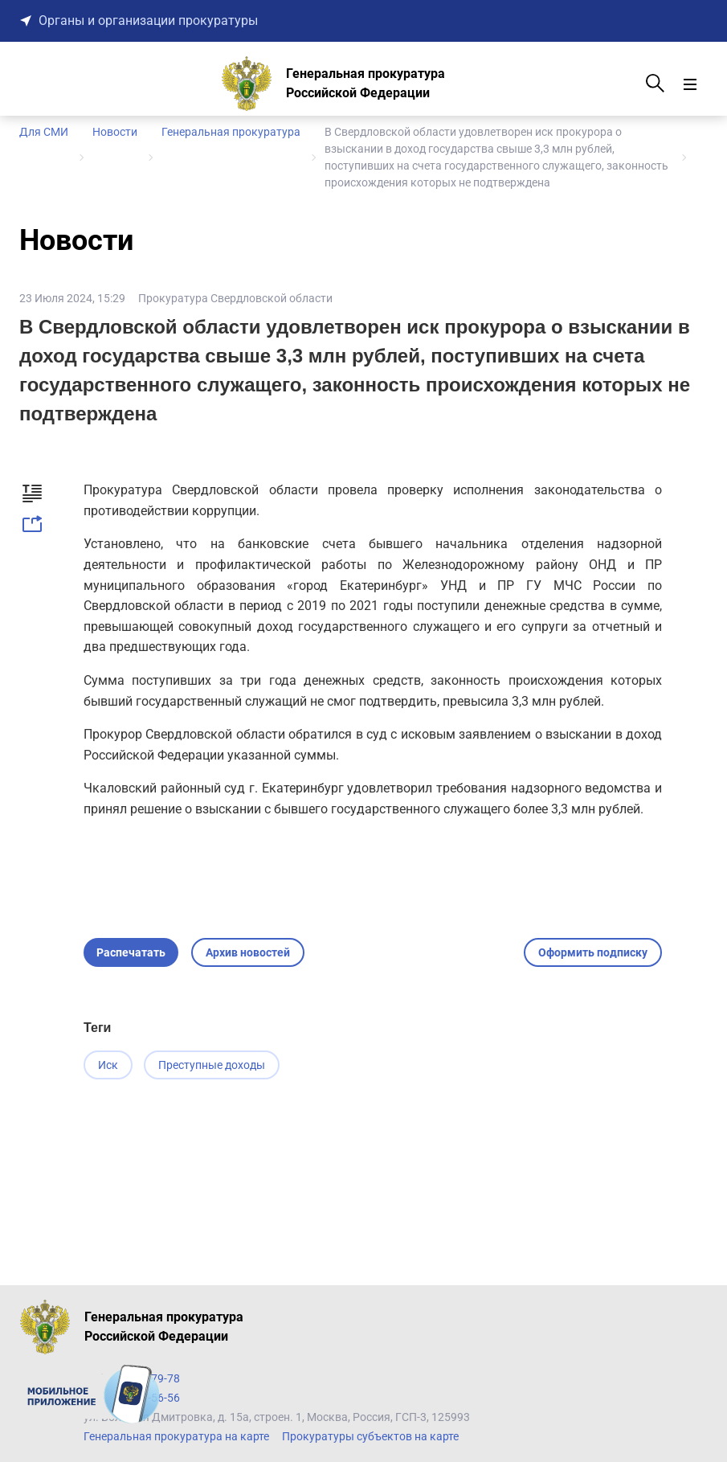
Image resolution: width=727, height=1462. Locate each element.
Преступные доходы (213, 1065)
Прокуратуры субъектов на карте (370, 1436)
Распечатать (130, 952)
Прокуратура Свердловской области (235, 298)
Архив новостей (248, 952)
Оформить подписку (592, 952)
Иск (108, 1065)
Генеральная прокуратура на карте (176, 1436)
